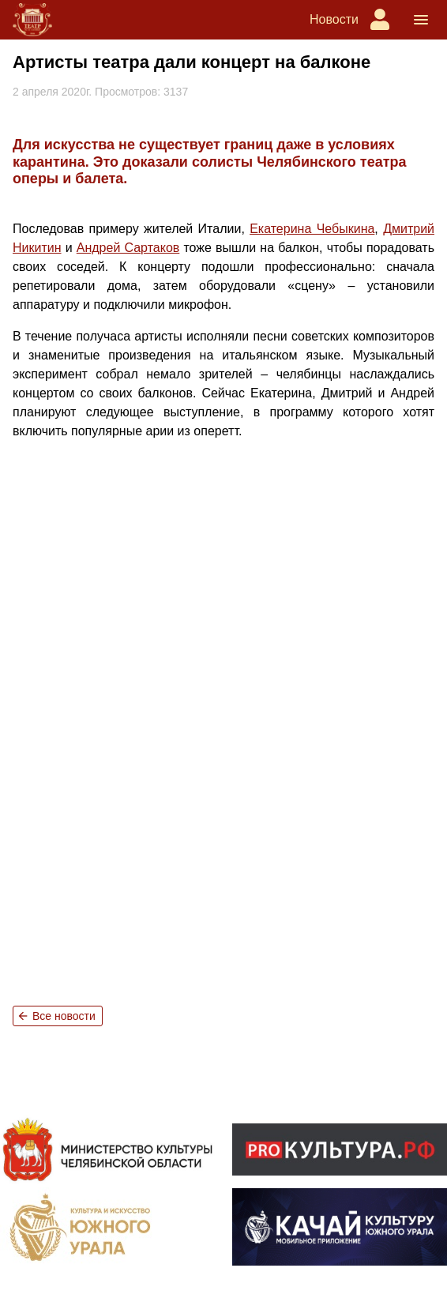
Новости (334, 19)
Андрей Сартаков (128, 247)
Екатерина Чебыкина (312, 228)
